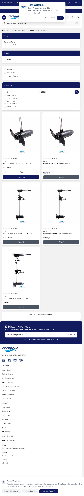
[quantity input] (21, 172)
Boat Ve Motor (16, 30)
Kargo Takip (6, 411)
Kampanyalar (6, 419)
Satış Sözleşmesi (7, 382)
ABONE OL (71, 335)
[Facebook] (9, 360)
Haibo (5, 161)
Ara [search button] (76, 23)
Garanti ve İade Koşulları (10, 386)
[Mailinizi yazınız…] (41, 334)
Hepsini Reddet (30, 491)
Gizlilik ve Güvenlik (8, 390)
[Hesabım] (72, 17)
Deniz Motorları (28, 30)
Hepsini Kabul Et (48, 491)
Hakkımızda (6, 407)
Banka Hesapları (8, 394)
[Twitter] (15, 360)
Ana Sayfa (5, 30)
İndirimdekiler (6, 423)
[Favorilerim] (66, 17)
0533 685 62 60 (7, 436)
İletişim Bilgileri (7, 370)
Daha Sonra (50, 18)
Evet (60, 18)
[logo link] (14, 17)
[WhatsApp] (3, 360)
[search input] (41, 23)
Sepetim (4, 427)
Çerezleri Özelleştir (11, 491)
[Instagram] (21, 360)
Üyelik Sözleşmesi (8, 378)
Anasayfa (5, 403)
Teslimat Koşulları (8, 374)
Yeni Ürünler (6, 415)
